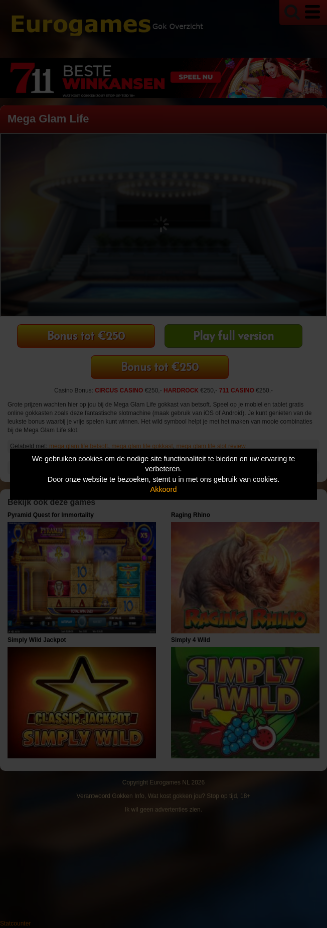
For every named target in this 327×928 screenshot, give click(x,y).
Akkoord (163, 489)
